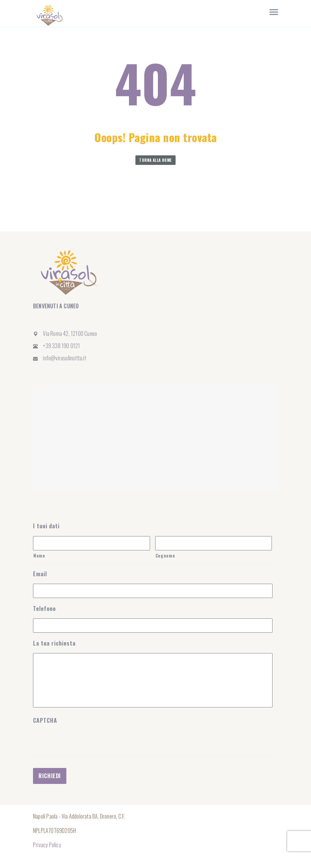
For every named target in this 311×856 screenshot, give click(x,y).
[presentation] (84, 781)
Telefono (44, 608)
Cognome (165, 555)
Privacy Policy (47, 845)
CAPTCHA (45, 720)
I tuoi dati (46, 526)
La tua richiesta (54, 643)
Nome (39, 555)
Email (40, 574)
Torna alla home (155, 160)
